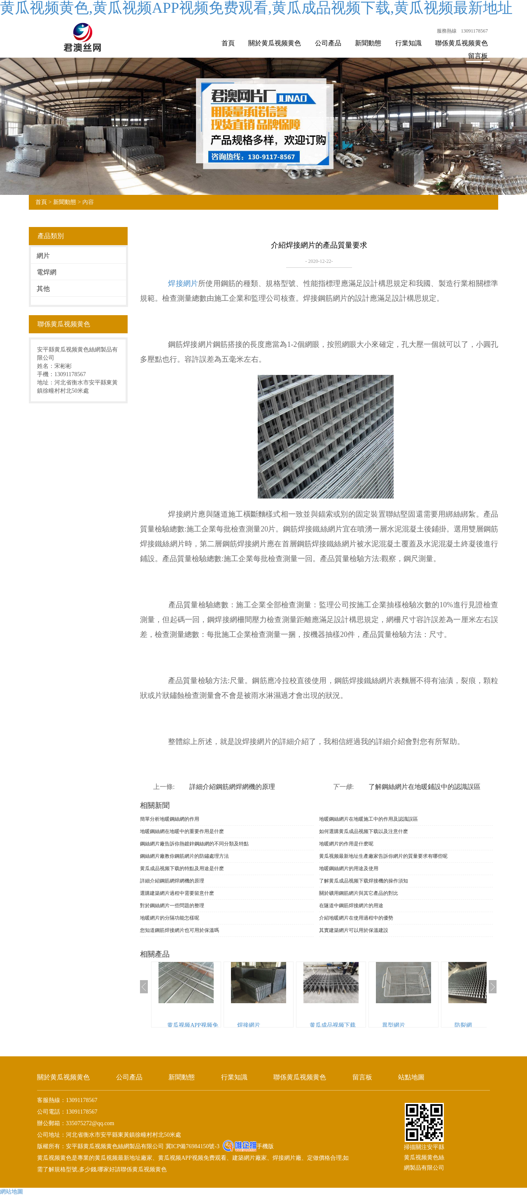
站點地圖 (411, 1077)
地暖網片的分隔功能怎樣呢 (169, 918)
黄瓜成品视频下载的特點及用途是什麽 (182, 868)
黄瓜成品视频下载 (333, 1025)
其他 (43, 288)
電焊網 (46, 272)
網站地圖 (11, 1192)
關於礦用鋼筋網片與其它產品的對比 (358, 893)
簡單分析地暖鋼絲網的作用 (169, 819)
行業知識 (408, 43)
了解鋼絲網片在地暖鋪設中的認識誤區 (424, 786)
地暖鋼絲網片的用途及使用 (348, 868)
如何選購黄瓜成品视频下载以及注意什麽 (363, 831)
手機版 (265, 1146)
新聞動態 (368, 43)
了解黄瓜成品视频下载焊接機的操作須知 (363, 881)
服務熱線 (447, 31)
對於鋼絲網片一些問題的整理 (172, 905)
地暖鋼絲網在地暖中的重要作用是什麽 (182, 831)
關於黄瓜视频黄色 (274, 43)
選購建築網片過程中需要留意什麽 (177, 893)
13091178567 (474, 31)
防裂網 (463, 1025)
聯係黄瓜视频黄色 (461, 43)
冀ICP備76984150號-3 (191, 1146)
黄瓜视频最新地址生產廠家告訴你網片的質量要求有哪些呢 (383, 856)
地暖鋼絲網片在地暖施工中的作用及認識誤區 (368, 819)
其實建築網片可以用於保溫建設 (353, 930)
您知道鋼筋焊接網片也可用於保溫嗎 (179, 930)
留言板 (478, 55)
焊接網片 (183, 283)
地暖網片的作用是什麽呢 (346, 844)
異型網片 (393, 1025)
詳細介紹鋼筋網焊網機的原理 (232, 786)
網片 (43, 255)
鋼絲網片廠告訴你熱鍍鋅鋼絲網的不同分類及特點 (194, 844)
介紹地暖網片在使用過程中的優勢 (356, 918)
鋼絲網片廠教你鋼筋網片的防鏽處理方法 (184, 856)
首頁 (228, 43)
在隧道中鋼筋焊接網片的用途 (351, 905)
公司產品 (328, 43)
